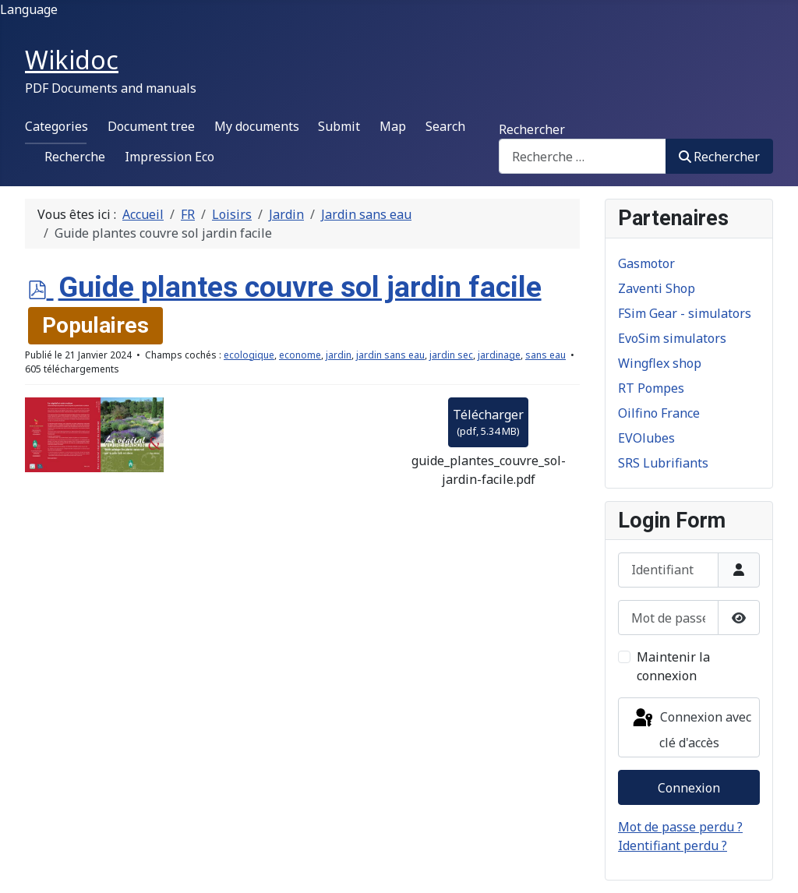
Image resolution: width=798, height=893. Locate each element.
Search (445, 126)
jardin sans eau (390, 355)
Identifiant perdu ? (672, 845)
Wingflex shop (659, 363)
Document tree (151, 126)
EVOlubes (646, 437)
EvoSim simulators (672, 338)
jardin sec (451, 355)
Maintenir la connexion (673, 666)
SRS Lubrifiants (663, 462)
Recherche (74, 156)
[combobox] (582, 156)
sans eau (545, 355)
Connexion (689, 787)
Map (393, 126)
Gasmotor (646, 263)
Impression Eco (169, 156)
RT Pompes (651, 388)
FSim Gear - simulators (684, 313)
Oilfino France (659, 413)
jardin (338, 355)
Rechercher (532, 129)
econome (300, 355)
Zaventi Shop (656, 288)
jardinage (499, 355)
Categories (56, 126)
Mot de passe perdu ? (680, 826)
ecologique (249, 355)
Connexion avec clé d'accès (690, 729)
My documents (256, 126)
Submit (339, 126)
